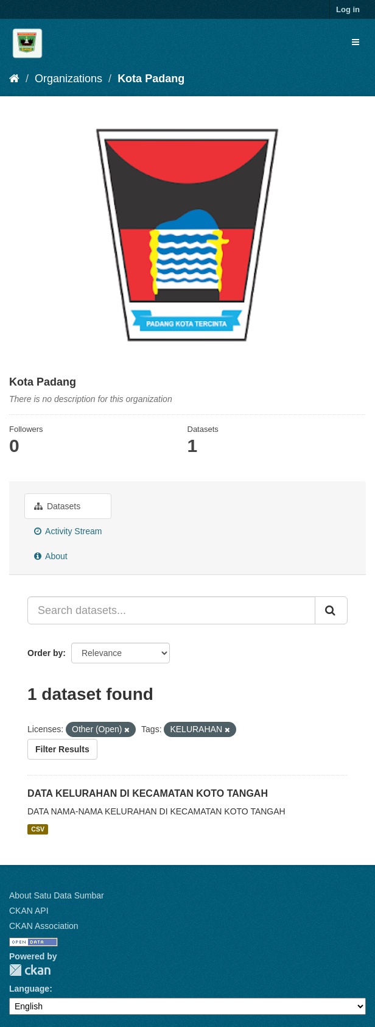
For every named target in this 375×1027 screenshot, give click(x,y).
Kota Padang (150, 78)
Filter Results (62, 749)
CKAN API (29, 911)
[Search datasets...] (171, 610)
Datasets (57, 506)
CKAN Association (44, 926)
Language (29, 988)
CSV (37, 829)
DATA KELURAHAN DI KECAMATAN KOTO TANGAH (147, 793)
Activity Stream (68, 531)
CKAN (30, 970)
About (51, 556)
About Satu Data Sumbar (56, 895)
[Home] (14, 78)
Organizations (68, 78)
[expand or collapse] (355, 42)
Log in (348, 9)
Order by (45, 653)
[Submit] (331, 610)
